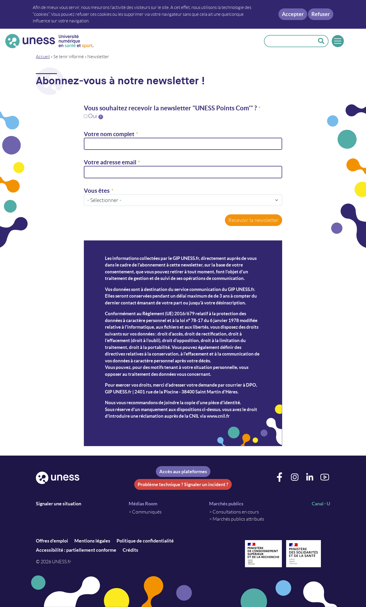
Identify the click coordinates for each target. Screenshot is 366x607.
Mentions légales (92, 541)
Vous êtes (97, 190)
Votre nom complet (109, 134)
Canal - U (321, 503)
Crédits (130, 550)
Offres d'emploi (52, 541)
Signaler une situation (58, 503)
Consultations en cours (236, 512)
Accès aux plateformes (183, 471)
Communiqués (147, 512)
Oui (95, 116)
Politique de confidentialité (145, 541)
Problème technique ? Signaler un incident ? (183, 484)
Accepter (293, 14)
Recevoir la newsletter (253, 220)
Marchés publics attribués (238, 519)
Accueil (43, 56)
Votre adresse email (110, 162)
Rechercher (321, 41)
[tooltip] (100, 117)
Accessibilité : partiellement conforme (76, 550)
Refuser (320, 14)
